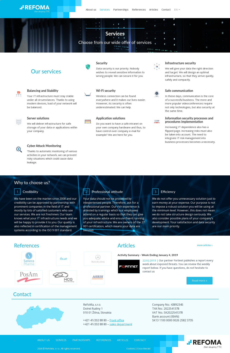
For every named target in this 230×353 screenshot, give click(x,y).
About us (91, 9)
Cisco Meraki (143, 348)
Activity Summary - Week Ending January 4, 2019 (148, 255)
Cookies (130, 348)
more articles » (205, 245)
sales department (121, 324)
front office (117, 320)
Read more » (199, 280)
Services (105, 9)
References (139, 9)
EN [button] (177, 9)
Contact (166, 9)
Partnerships (121, 9)
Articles (153, 9)
